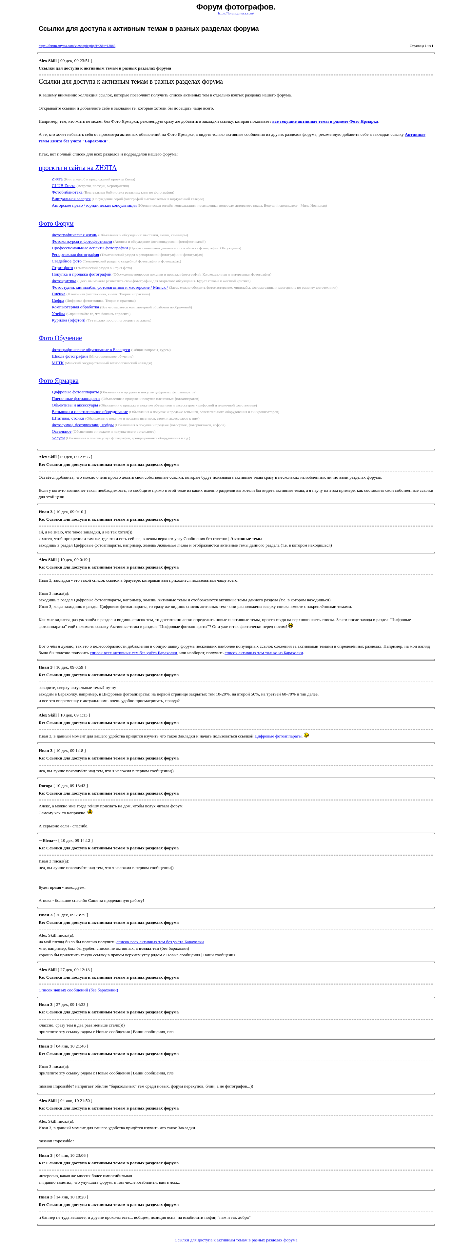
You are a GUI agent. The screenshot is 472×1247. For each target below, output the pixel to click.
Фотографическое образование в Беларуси (91, 349)
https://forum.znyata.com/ (236, 13)
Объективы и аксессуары (75, 405)
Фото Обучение (60, 338)
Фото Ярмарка (59, 380)
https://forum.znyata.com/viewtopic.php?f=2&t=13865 (77, 46)
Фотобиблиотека (67, 192)
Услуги (58, 437)
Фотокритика (64, 280)
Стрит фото (62, 267)
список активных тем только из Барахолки (264, 652)
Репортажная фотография (75, 254)
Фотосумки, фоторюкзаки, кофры (83, 424)
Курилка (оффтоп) (69, 320)
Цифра (58, 300)
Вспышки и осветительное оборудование (90, 411)
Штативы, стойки (68, 418)
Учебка (58, 313)
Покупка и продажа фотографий (81, 274)
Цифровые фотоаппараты (75, 391)
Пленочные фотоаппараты (76, 398)
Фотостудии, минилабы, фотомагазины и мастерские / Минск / (110, 287)
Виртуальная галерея (71, 198)
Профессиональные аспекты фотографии (90, 247)
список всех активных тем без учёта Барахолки (133, 652)
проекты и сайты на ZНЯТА (78, 167)
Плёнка (59, 293)
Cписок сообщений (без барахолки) (78, 989)
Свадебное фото (67, 261)
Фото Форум (56, 223)
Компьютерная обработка (75, 306)
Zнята (57, 179)
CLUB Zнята (63, 185)
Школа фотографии (70, 356)
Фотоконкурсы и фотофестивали (82, 241)
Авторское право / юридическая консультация (94, 205)
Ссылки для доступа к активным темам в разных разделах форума (236, 1239)
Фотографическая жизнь (74, 234)
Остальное (61, 431)
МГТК (58, 362)
